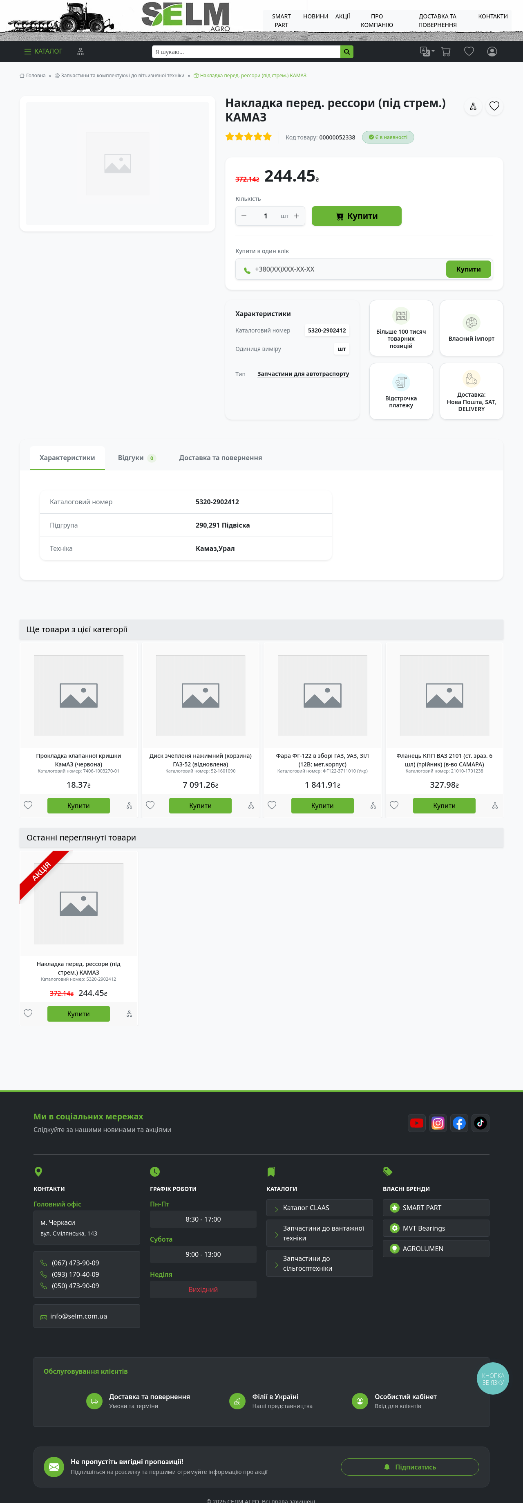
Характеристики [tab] (67, 457)
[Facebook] (459, 1123)
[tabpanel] (261, 525)
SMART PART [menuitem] (281, 20)
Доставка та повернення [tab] (220, 457)
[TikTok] (480, 1123)
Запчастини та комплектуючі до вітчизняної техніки (123, 75)
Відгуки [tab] (137, 458)
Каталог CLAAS (301, 1207)
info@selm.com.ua (73, 1316)
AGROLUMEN (417, 1249)
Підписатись (410, 1467)
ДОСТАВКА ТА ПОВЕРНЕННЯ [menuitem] (437, 20)
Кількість (248, 198)
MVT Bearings (417, 1228)
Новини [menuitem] (316, 16)
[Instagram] (438, 1123)
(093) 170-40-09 (69, 1274)
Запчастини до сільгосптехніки (302, 1263)
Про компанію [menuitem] (377, 20)
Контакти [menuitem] (493, 16)
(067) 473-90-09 (69, 1262)
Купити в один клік (262, 251)
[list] (427, 51)
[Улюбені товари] (28, 805)
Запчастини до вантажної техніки (318, 1233)
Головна (36, 75)
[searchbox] (246, 51)
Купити (357, 216)
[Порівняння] (80, 51)
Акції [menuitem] (342, 16)
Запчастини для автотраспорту (303, 373)
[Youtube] (417, 1123)
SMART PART (415, 1208)
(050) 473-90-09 (69, 1285)
